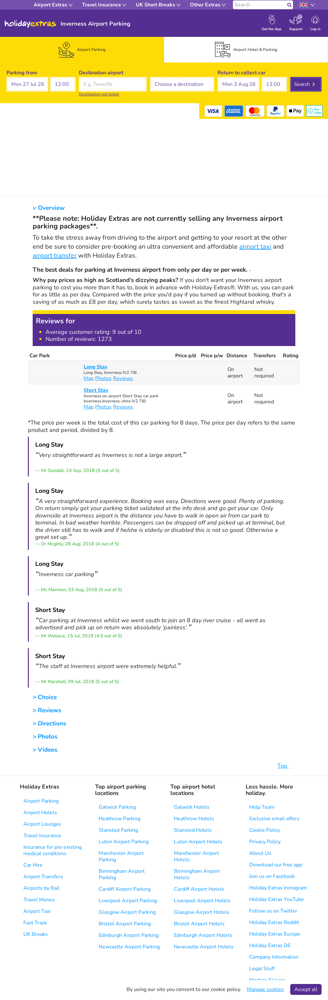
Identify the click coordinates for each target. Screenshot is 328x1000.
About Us (260, 853)
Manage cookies (265, 989)
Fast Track (35, 923)
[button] (27, 84)
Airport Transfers (43, 876)
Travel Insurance (42, 835)
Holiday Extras (30, 24)
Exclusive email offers (274, 818)
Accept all (305, 989)
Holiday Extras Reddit (274, 922)
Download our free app (275, 865)
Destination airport (101, 72)
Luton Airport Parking (124, 842)
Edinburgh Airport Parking (129, 935)
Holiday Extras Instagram (278, 888)
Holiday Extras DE (270, 945)
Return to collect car (241, 72)
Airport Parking (41, 801)
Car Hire (33, 865)
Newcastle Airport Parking (129, 947)
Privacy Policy (265, 842)
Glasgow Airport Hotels (201, 912)
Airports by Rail (41, 888)
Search (302, 84)
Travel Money (39, 900)
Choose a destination (175, 72)
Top (286, 766)
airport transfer (55, 255)
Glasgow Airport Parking (127, 912)
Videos (47, 750)
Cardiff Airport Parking (125, 889)
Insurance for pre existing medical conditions (52, 850)
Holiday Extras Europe (274, 934)
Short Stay (96, 390)
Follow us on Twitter (273, 911)
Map (89, 378)
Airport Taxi (37, 911)
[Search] (259, 5)
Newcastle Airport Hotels (204, 947)
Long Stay (95, 367)
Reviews (123, 378)
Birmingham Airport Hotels (197, 874)
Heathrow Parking (119, 818)
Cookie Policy (264, 830)
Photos (103, 378)
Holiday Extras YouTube (276, 899)
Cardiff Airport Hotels (199, 889)
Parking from (21, 72)
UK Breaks (35, 934)
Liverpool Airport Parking (128, 900)
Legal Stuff (262, 968)
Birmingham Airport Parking (122, 874)
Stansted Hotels (193, 830)
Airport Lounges (42, 824)
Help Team (262, 807)
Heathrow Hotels (194, 818)
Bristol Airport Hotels (199, 924)
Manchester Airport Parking (121, 856)
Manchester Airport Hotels (196, 856)
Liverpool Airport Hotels (202, 900)
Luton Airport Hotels (198, 842)
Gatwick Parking (117, 807)
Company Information (274, 957)
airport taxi (255, 246)
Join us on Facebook (272, 876)
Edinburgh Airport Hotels (203, 935)
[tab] (82, 49)
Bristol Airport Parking (125, 924)
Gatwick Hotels (191, 807)
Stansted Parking (118, 830)
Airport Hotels (40, 812)
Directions (52, 723)
